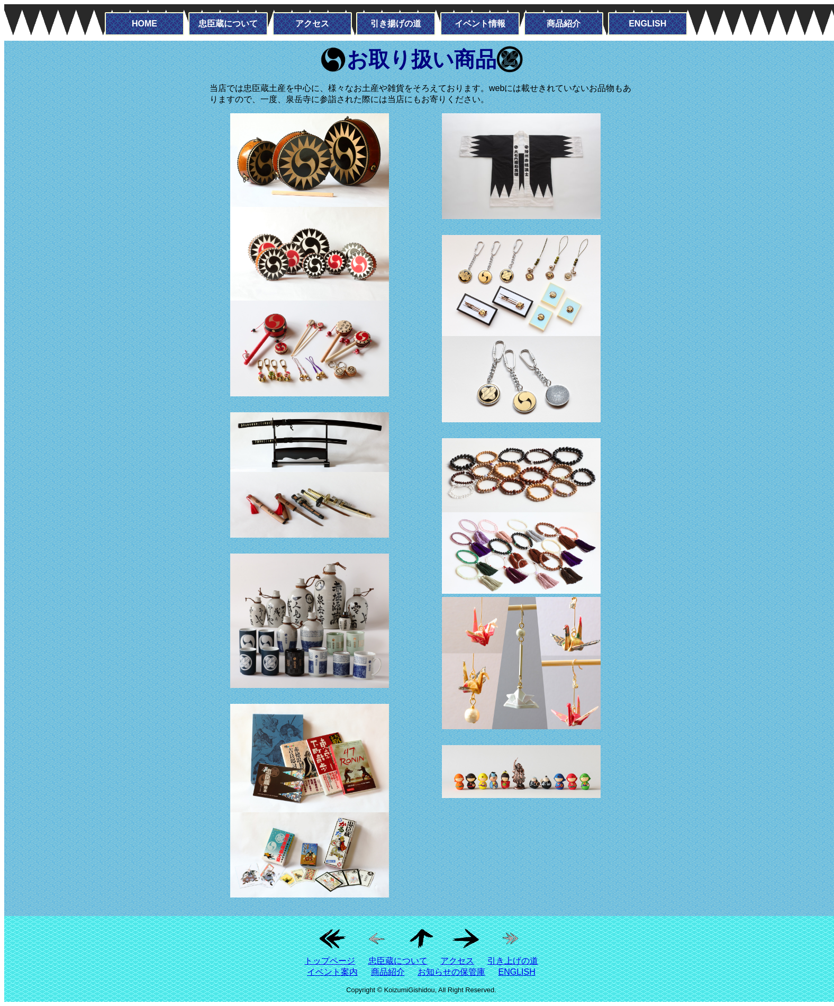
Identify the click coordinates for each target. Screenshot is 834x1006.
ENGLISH (647, 23)
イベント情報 (480, 23)
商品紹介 (564, 23)
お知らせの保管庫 (451, 971)
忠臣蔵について (228, 23)
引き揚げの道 (395, 23)
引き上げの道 (512, 960)
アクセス (312, 23)
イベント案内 (332, 971)
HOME (144, 23)
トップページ (329, 960)
